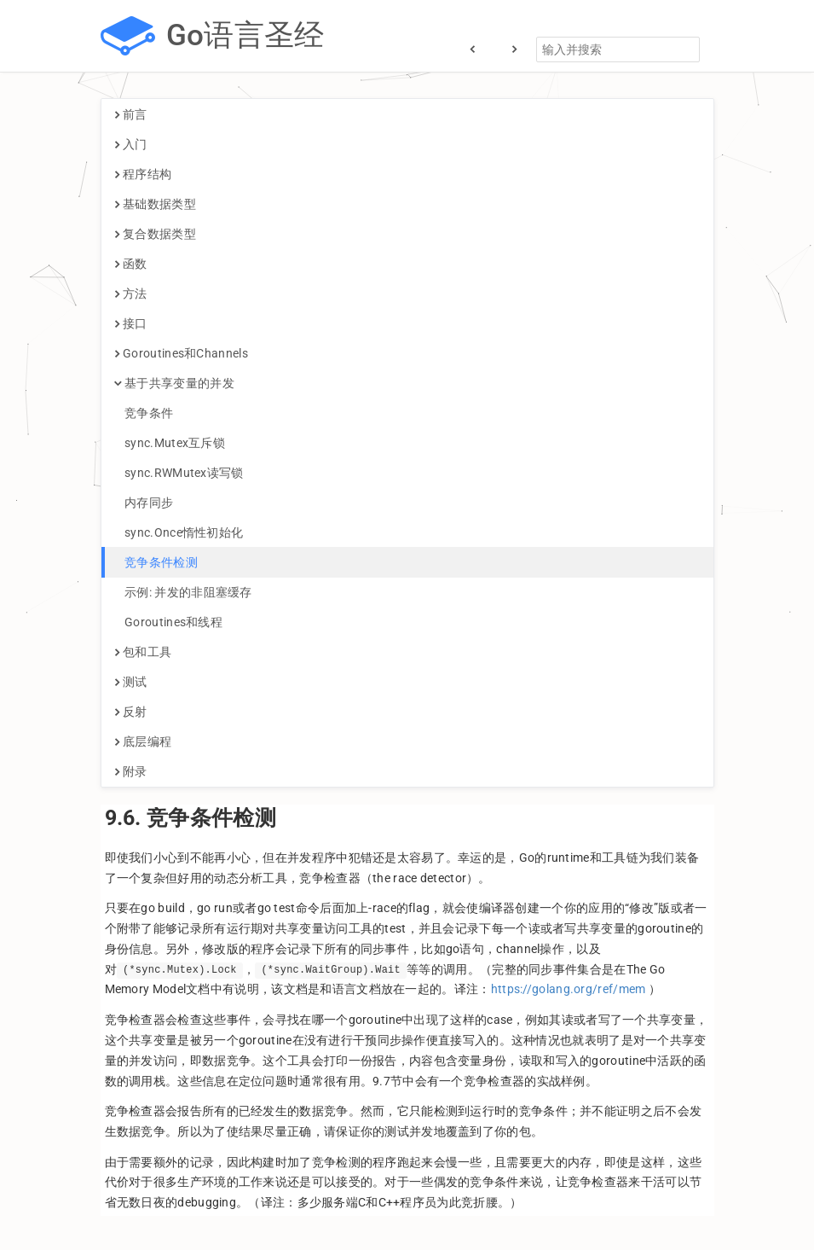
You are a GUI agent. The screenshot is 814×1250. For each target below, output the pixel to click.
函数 (130, 263)
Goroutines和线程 (168, 622)
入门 (130, 144)
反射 (130, 711)
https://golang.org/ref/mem (568, 989)
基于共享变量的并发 (174, 383)
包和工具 (143, 652)
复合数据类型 (155, 234)
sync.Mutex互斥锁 (170, 443)
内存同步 (144, 502)
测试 (130, 682)
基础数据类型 (155, 204)
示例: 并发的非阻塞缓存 (183, 592)
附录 (130, 771)
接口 (130, 323)
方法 (130, 293)
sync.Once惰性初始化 (179, 532)
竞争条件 (144, 413)
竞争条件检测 (156, 562)
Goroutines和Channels (181, 353)
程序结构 (143, 174)
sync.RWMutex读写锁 (179, 473)
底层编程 (143, 741)
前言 (130, 114)
